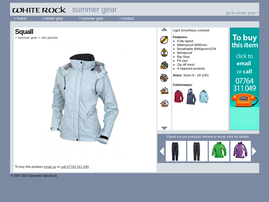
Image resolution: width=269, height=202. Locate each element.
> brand (20, 18)
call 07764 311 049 (75, 167)
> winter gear (52, 18)
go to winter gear (241, 13)
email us (50, 167)
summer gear (28, 38)
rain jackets (49, 38)
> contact (126, 18)
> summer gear (91, 18)
